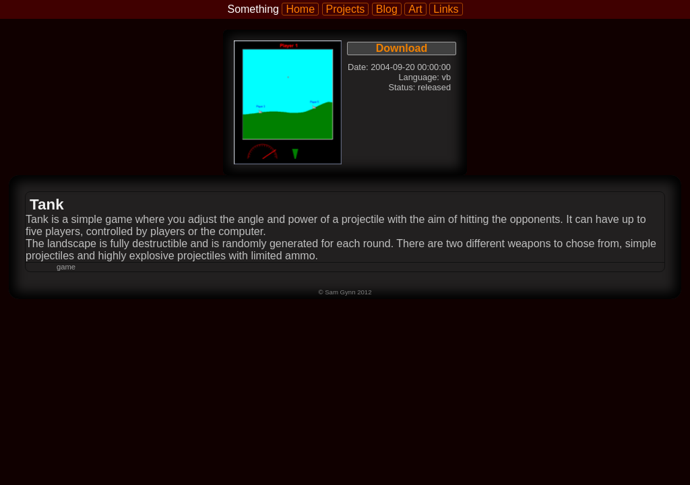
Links (445, 9)
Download (401, 48)
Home (300, 9)
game (66, 267)
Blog (387, 9)
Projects (345, 9)
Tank (47, 204)
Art (415, 9)
